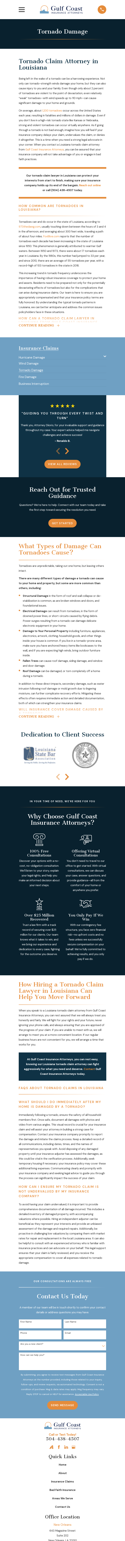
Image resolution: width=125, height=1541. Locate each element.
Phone (23, 1333)
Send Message (62, 1406)
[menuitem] (60, 357)
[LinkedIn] (66, 1448)
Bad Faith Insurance (62, 1491)
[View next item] (67, 451)
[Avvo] (51, 1448)
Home (62, 1465)
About (62, 1474)
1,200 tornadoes (52, 110)
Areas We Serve (62, 1499)
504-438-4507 (62, 1439)
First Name (26, 1322)
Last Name (70, 1322)
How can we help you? (32, 1356)
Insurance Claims (62, 1482)
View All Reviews (62, 464)
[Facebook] (59, 1448)
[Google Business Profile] (73, 1448)
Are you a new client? (31, 1345)
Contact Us (62, 1508)
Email (68, 1333)
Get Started (62, 523)
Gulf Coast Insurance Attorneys (44, 149)
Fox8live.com (51, 236)
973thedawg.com (30, 226)
